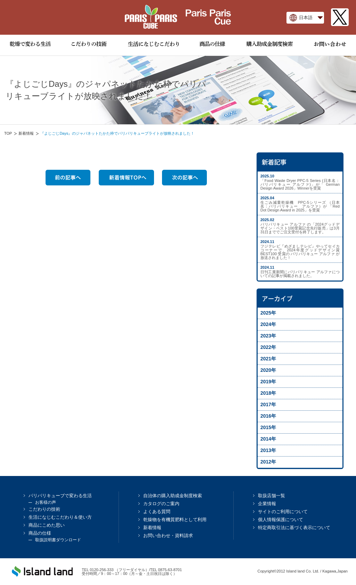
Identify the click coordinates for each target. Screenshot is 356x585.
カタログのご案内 (161, 503)
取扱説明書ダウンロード (58, 540)
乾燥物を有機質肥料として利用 (175, 519)
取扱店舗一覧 (271, 495)
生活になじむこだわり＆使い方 (60, 517)
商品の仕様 (40, 533)
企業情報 (267, 503)
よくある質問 (156, 511)
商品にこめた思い (47, 525)
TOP (8, 133)
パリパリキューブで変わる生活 (60, 495)
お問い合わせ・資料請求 (168, 535)
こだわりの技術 (44, 509)
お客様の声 (45, 502)
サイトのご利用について (283, 511)
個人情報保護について (280, 519)
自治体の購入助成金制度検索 (172, 495)
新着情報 (26, 133)
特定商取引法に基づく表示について (294, 527)
